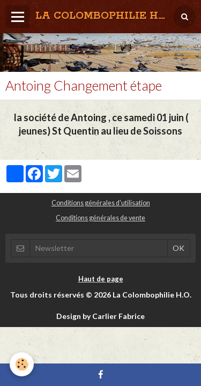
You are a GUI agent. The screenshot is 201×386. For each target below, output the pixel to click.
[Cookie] (22, 364)
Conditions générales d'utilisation (100, 203)
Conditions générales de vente (100, 218)
